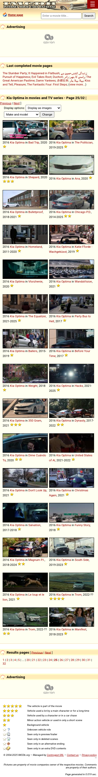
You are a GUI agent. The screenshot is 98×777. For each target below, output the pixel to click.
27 (66, 660)
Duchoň (58, 77)
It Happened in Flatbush (43, 73)
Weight (32, 386)
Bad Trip (33, 142)
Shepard (33, 177)
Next (17, 103)
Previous (5, 103)
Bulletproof (35, 212)
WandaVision (83, 281)
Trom (78, 594)
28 (72, 660)
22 (39, 660)
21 (33, 660)
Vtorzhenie (35, 281)
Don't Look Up (37, 490)
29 (78, 660)
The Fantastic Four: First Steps (47, 84)
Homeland (35, 247)
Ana (77, 178)
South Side (82, 560)
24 (50, 660)
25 (55, 660)
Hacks (79, 386)
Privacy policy (89, 754)
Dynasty (80, 420)
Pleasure (20, 84)
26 (61, 660)
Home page (15, 15)
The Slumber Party (15, 73)
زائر (66, 77)
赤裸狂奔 (62, 80)
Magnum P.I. (36, 560)
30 (83, 660)
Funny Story (82, 525)
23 (45, 660)
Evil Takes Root (41, 77)
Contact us (73, 754)
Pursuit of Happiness (16, 77)
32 (4, 663)
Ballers (32, 351)
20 (28, 660)
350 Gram (34, 420)
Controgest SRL (55, 754)
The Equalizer (37, 316)
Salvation (34, 525)
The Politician (84, 142)
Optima (20, 142)
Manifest (80, 629)
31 (89, 660)
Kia (12, 142)
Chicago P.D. (83, 212)
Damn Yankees (46, 80)
